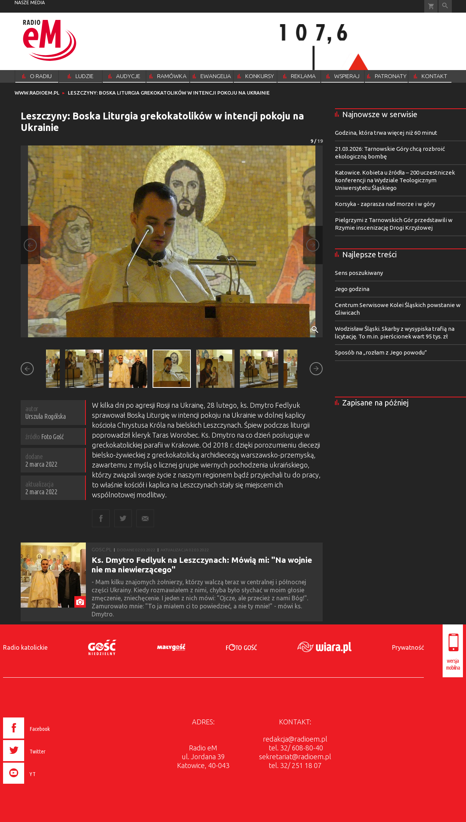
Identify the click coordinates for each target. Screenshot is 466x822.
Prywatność (408, 647)
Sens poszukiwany (359, 273)
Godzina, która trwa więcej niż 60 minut (386, 132)
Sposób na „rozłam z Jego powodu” (381, 352)
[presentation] (42, 785)
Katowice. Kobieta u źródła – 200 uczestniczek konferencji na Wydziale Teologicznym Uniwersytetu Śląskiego (395, 180)
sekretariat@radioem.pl (295, 756)
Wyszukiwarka (445, 6)
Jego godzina (352, 289)
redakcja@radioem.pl (295, 739)
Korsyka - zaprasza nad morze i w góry (385, 204)
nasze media (30, 2)
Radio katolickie (25, 647)
